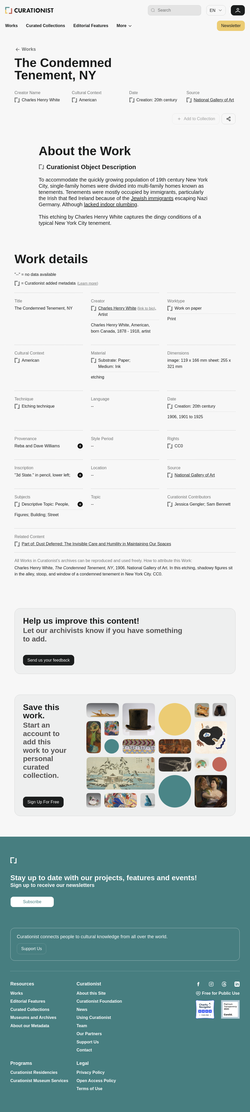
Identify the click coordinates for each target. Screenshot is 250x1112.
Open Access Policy (96, 1080)
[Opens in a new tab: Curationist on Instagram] (211, 984)
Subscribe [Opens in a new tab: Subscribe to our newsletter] (32, 902)
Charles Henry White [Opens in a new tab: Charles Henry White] (117, 308)
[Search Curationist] (178, 10)
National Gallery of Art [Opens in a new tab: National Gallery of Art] (214, 100)
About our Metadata (29, 1026)
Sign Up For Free (43, 802)
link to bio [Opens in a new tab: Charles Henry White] (146, 308)
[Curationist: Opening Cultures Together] (29, 10)
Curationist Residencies (33, 1072)
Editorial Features (90, 25)
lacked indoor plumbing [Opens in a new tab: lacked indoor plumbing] (110, 204)
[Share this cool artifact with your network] (229, 118)
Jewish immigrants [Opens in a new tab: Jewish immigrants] (152, 198)
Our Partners (89, 1034)
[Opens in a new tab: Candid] (230, 1009)
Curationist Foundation (99, 1001)
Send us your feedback (48, 660)
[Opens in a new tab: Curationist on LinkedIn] (237, 984)
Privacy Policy (91, 1072)
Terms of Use (89, 1088)
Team (82, 1026)
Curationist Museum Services (39, 1080)
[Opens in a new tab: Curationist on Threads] (224, 984)
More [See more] (125, 25)
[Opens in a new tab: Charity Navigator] (205, 1009)
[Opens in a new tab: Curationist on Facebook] (198, 984)
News (82, 1009)
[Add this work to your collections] (195, 118)
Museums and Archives (33, 1017)
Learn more (87, 283)
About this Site (91, 993)
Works (11, 25)
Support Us (31, 948)
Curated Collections (45, 25)
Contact (84, 1050)
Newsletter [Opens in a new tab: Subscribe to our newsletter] (231, 25)
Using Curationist (94, 1017)
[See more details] (80, 446)
